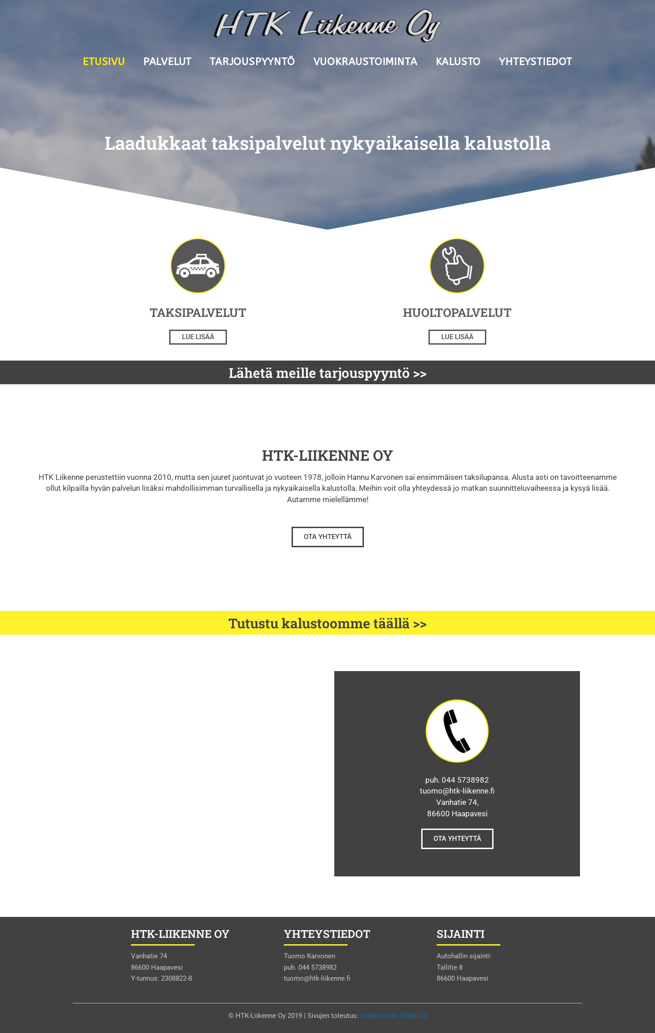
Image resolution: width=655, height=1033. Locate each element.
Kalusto (458, 62)
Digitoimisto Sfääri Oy (393, 1016)
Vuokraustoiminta (365, 62)
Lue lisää (198, 337)
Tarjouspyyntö (252, 62)
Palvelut (167, 62)
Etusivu (104, 62)
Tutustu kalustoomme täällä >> (327, 622)
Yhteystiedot (535, 62)
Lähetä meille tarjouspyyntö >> (328, 372)
